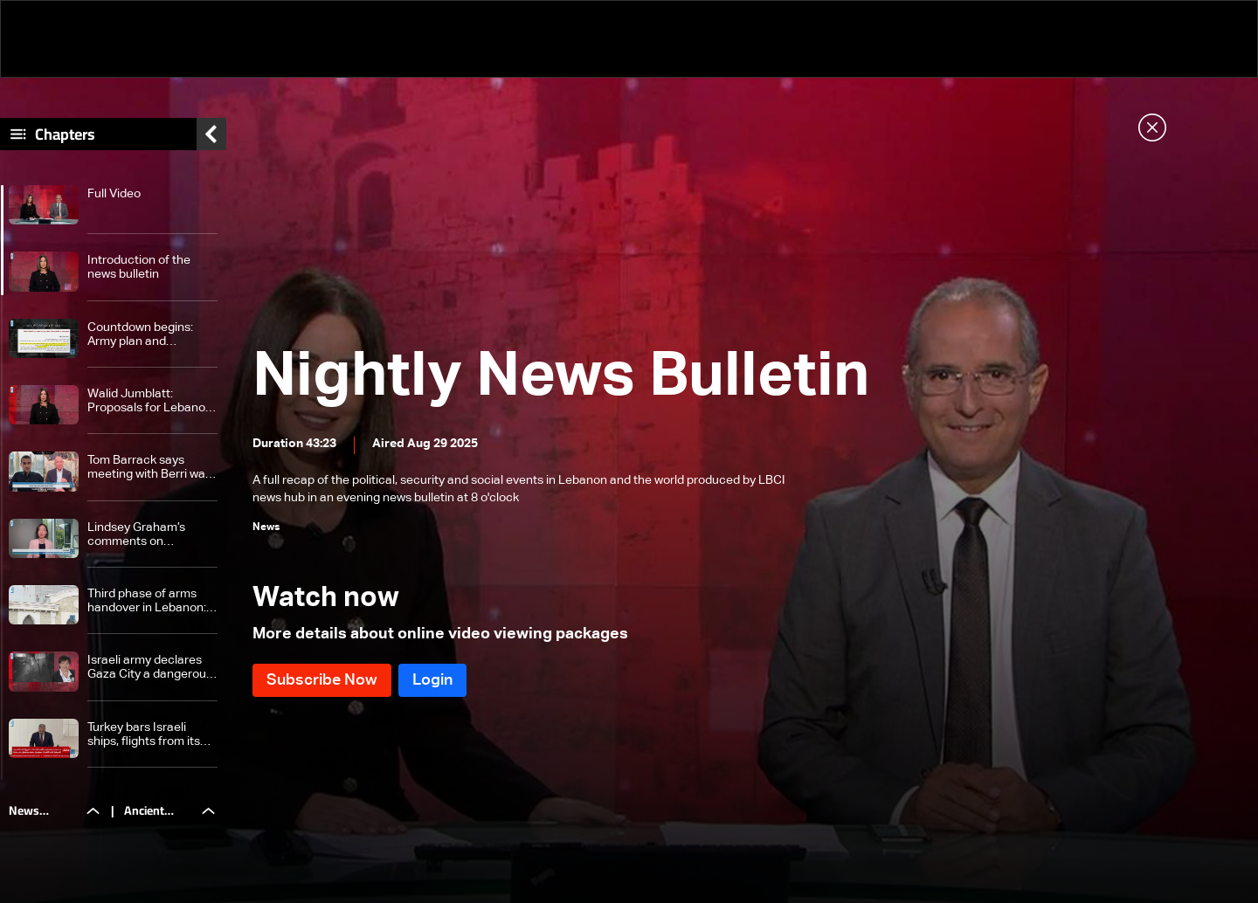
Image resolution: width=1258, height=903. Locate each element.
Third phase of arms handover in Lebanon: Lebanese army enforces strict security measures (151, 601)
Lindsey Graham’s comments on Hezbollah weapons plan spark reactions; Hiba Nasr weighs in (144, 534)
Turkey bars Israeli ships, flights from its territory (143, 734)
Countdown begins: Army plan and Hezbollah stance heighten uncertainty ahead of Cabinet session (145, 334)
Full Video (114, 194)
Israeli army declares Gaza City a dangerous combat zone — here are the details (149, 667)
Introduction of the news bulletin (138, 267)
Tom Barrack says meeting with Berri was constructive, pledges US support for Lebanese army (149, 467)
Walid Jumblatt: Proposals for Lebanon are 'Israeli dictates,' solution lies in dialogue (150, 401)
